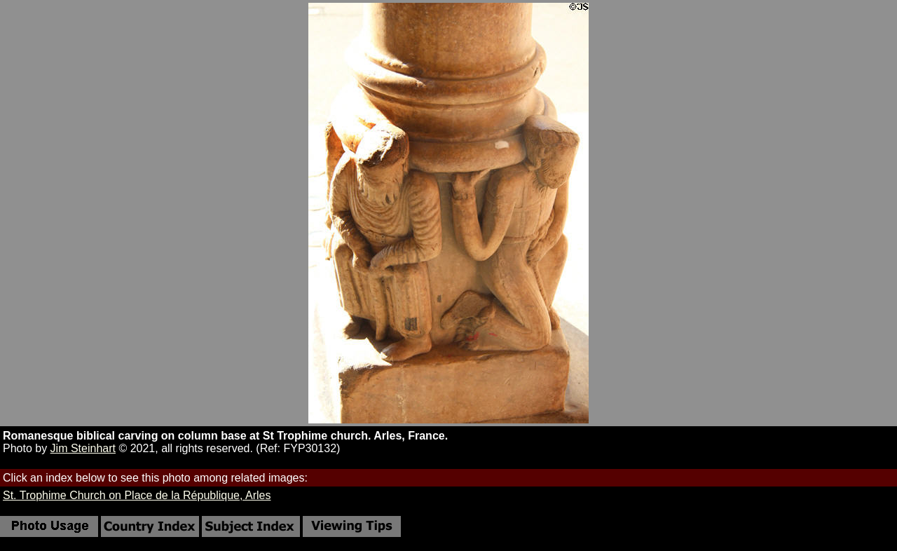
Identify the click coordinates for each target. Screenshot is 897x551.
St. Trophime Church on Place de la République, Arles (137, 495)
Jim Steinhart (83, 448)
